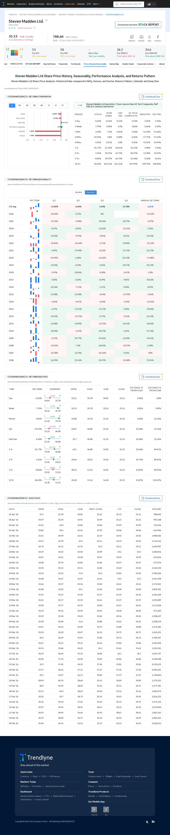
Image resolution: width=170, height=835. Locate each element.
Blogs (35, 776)
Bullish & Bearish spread (63, 796)
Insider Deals (128, 64)
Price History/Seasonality (95, 64)
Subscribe (70, 4)
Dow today (36, 786)
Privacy (91, 786)
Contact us (24, 776)
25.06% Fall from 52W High (22, 40)
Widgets (108, 776)
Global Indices (26, 799)
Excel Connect (141, 776)
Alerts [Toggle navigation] (49, 4)
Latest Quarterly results (55, 786)
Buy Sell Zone (50, 64)
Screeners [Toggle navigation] (58, 4)
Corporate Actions (145, 64)
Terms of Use (103, 786)
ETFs (47, 796)
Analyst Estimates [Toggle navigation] (36, 4)
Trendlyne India (120, 796)
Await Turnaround (24, 28)
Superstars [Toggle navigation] (21, 4)
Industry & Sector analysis (30, 796)
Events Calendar (42, 799)
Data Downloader (123, 776)
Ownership (114, 64)
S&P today (24, 786)
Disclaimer (117, 786)
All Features (55, 776)
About (161, 64)
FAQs (43, 776)
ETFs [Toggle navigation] (89, 4)
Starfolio (91, 796)
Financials (63, 64)
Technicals (75, 64)
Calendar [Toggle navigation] (81, 4)
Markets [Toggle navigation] (10, 4)
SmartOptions (104, 796)
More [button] (96, 4)
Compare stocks (95, 776)
